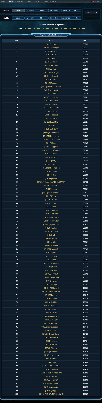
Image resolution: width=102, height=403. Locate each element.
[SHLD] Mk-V (51, 196)
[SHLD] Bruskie (51, 51)
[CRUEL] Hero (51, 118)
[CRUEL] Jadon (51, 164)
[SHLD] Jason (51, 55)
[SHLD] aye (51, 126)
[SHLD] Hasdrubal (51, 352)
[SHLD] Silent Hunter (51, 136)
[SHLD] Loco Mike (51, 122)
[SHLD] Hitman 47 (51, 249)
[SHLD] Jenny (51, 58)
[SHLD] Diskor (51, 313)
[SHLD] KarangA (51, 285)
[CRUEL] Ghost (51, 62)
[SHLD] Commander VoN (51, 292)
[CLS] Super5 (51, 207)
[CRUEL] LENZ (51, 330)
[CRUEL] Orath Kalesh (51, 140)
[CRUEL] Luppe (51, 391)
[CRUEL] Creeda (51, 154)
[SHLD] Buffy (51, 161)
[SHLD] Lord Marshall (51, 263)
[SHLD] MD (51, 235)
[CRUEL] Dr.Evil (51, 267)
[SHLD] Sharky (51, 341)
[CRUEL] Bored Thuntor (51, 334)
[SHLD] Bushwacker (51, 221)
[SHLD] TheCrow (51, 376)
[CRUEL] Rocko (51, 200)
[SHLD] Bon (51, 175)
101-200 (27, 29)
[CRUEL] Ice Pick (51, 214)
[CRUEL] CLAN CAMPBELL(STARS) (51, 182)
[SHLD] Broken (51, 189)
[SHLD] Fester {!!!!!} (51, 306)
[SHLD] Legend (51, 295)
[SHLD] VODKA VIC (51, 288)
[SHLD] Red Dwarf (51, 323)
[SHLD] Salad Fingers (51, 73)
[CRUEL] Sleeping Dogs (51, 168)
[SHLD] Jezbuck (51, 256)
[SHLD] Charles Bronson (51, 150)
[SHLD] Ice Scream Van (51, 193)
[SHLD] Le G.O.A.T (51, 129)
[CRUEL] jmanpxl (51, 320)
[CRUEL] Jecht (51, 171)
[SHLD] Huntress (51, 104)
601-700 (72, 29)
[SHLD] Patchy (51, 239)
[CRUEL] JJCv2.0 (51, 274)
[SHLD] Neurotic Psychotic (51, 87)
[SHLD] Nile (51, 242)
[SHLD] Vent (51, 362)
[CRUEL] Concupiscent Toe (51, 327)
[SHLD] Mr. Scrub (51, 246)
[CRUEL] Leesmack (51, 97)
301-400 (45, 29)
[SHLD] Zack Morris (51, 232)
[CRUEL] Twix (51, 253)
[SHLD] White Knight (51, 133)
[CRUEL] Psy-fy (51, 348)
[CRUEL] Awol (51, 80)
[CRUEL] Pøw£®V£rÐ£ (51, 366)
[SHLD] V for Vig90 (51, 90)
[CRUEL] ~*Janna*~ (51, 380)
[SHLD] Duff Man (51, 302)
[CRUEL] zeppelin (51, 147)
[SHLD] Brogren (51, 83)
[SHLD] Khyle (51, 44)
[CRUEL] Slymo (51, 309)
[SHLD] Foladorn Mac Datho (51, 373)
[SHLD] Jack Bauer (51, 101)
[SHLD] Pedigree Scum (51, 316)
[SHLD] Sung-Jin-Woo (51, 217)
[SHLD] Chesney (51, 203)
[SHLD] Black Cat (51, 115)
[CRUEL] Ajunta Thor (51, 224)
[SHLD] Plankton (51, 228)
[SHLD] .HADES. (51, 157)
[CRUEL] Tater (51, 69)
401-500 (54, 29)
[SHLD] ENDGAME (51, 338)
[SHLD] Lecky (51, 94)
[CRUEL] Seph (51, 299)
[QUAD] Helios (51, 281)
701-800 (82, 29)
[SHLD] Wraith (51, 359)
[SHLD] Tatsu (51, 143)
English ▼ (96, 1)
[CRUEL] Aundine (51, 210)
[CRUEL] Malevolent (51, 277)
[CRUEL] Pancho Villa (51, 383)
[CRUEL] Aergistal (51, 387)
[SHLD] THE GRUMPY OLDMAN (51, 394)
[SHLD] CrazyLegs (51, 65)
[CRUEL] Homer (51, 179)
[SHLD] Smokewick (51, 345)
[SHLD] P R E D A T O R (51, 108)
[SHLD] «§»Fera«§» (51, 76)
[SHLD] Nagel (51, 260)
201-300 (36, 29)
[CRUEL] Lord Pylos (51, 355)
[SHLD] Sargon (51, 111)
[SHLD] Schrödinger (51, 48)
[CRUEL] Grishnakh (51, 186)
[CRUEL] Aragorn (51, 369)
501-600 (63, 29)
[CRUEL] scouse (51, 270)
